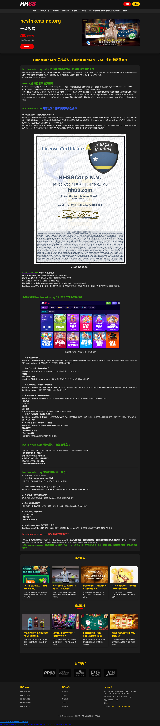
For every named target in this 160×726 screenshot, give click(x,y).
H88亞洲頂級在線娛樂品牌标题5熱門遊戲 (104, 11)
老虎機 (125, 11)
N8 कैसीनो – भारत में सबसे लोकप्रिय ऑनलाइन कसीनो (56, 724)
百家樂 (83, 11)
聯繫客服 (65, 706)
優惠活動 (56, 11)
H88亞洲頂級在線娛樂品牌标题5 (14, 722)
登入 (136, 4)
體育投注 (75, 11)
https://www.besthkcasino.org (120, 706)
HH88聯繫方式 (25, 706)
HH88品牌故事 (44, 11)
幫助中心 (65, 11)
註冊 (127, 4)
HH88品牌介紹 (25, 692)
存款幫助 (65, 692)
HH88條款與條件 (25, 702)
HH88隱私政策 (25, 699)
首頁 (34, 11)
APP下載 (65, 702)
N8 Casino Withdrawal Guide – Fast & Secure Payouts (19, 724)
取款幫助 (65, 695)
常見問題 (65, 699)
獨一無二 (27, 47)
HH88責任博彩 (25, 695)
